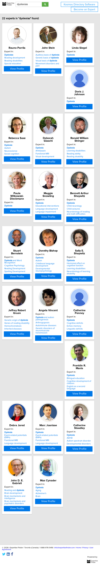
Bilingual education (46, 386)
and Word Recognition (45, 255)
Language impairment (78, 198)
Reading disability (14, 198)
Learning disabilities (15, 192)
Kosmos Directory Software (79, 4)
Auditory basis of (49, 60)
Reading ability (12, 195)
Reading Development (47, 262)
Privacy (85, 548)
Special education (14, 69)
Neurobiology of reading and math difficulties (17, 264)
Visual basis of (47, 66)
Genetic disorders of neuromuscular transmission (77, 332)
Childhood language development (77, 261)
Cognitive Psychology (47, 259)
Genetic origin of (48, 319)
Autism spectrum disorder (49, 454)
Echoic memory (13, 389)
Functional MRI (75, 131)
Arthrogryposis (75, 324)
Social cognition (44, 134)
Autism (40, 128)
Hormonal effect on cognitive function (15, 323)
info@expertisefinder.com (64, 548)
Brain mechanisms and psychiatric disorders (78, 460)
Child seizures (12, 260)
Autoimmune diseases (78, 327)
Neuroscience (43, 131)
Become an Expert (84, 9)
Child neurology (13, 257)
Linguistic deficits (13, 392)
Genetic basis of (48, 63)
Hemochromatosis (45, 325)
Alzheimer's (11, 519)
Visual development (77, 134)
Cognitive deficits (14, 386)
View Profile (18, 81)
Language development (79, 195)
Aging (8, 516)
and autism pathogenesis (77, 320)
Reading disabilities (15, 66)
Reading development (16, 63)
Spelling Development (47, 265)
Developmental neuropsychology (76, 266)
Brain (8, 521)
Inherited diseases (45, 328)
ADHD (40, 451)
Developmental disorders (49, 457)
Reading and (78, 448)
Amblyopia (73, 128)
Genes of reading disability (49, 322)
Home (78, 548)
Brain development (77, 451)
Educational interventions (80, 192)
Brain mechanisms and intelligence (78, 455)
